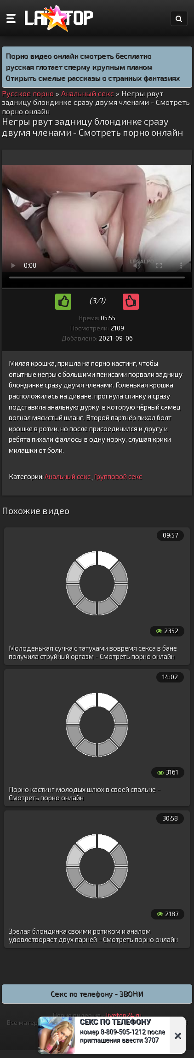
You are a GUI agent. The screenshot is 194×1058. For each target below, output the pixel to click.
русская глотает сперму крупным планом (79, 66)
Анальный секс (68, 476)
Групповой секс (118, 476)
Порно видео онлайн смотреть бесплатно (78, 55)
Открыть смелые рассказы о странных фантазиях (93, 77)
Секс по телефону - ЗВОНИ (97, 993)
